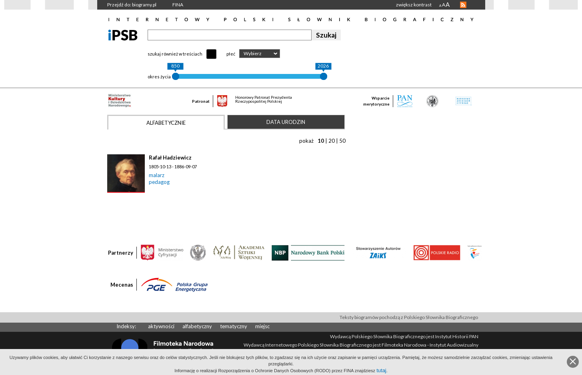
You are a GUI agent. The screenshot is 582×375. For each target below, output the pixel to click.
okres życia (159, 76)
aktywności (161, 326)
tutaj (381, 370)
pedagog (159, 182)
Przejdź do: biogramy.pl (131, 5)
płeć (230, 53)
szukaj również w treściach (175, 53)
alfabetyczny (197, 326)
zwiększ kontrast (414, 5)
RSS (463, 5)
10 (321, 141)
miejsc (262, 326)
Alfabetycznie (166, 123)
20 (331, 141)
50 (342, 141)
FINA (177, 5)
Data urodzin (285, 122)
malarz (156, 175)
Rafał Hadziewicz (170, 157)
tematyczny (233, 326)
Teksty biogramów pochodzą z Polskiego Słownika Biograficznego (409, 317)
